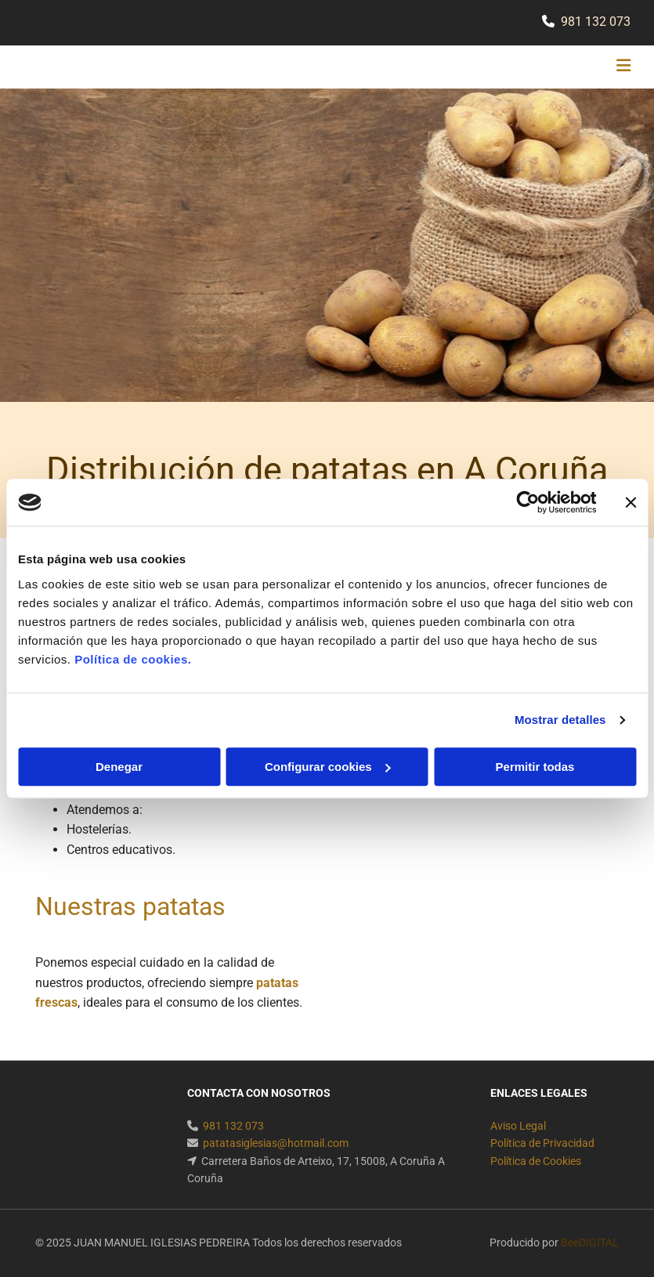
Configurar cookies (328, 766)
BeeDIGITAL (590, 1242)
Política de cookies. (132, 659)
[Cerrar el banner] (630, 502)
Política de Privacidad (542, 1143)
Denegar (119, 766)
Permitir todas (535, 766)
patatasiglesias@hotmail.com (276, 1143)
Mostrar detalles (560, 719)
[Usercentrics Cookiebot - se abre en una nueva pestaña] (527, 502)
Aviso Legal (518, 1126)
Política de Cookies (535, 1161)
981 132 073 (596, 21)
